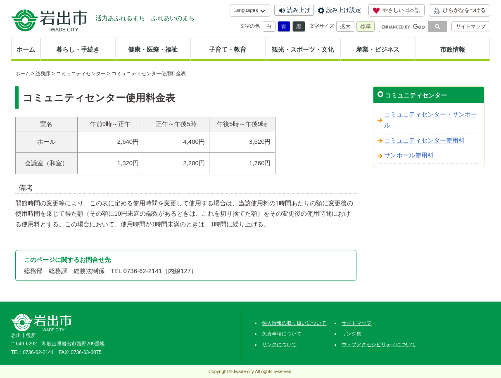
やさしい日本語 (396, 10)
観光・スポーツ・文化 (303, 49)
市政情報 (452, 49)
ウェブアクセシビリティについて (379, 344)
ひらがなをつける (459, 10)
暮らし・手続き (78, 49)
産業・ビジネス (377, 49)
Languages (245, 10)
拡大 (345, 26)
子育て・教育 (227, 49)
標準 (365, 26)
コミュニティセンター (81, 73)
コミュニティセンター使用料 (424, 140)
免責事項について (282, 334)
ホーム (26, 49)
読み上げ (298, 10)
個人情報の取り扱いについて (294, 323)
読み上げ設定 (343, 10)
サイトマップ (471, 26)
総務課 (43, 73)
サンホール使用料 (409, 155)
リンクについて (279, 344)
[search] (403, 27)
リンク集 (351, 334)
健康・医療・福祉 (153, 49)
